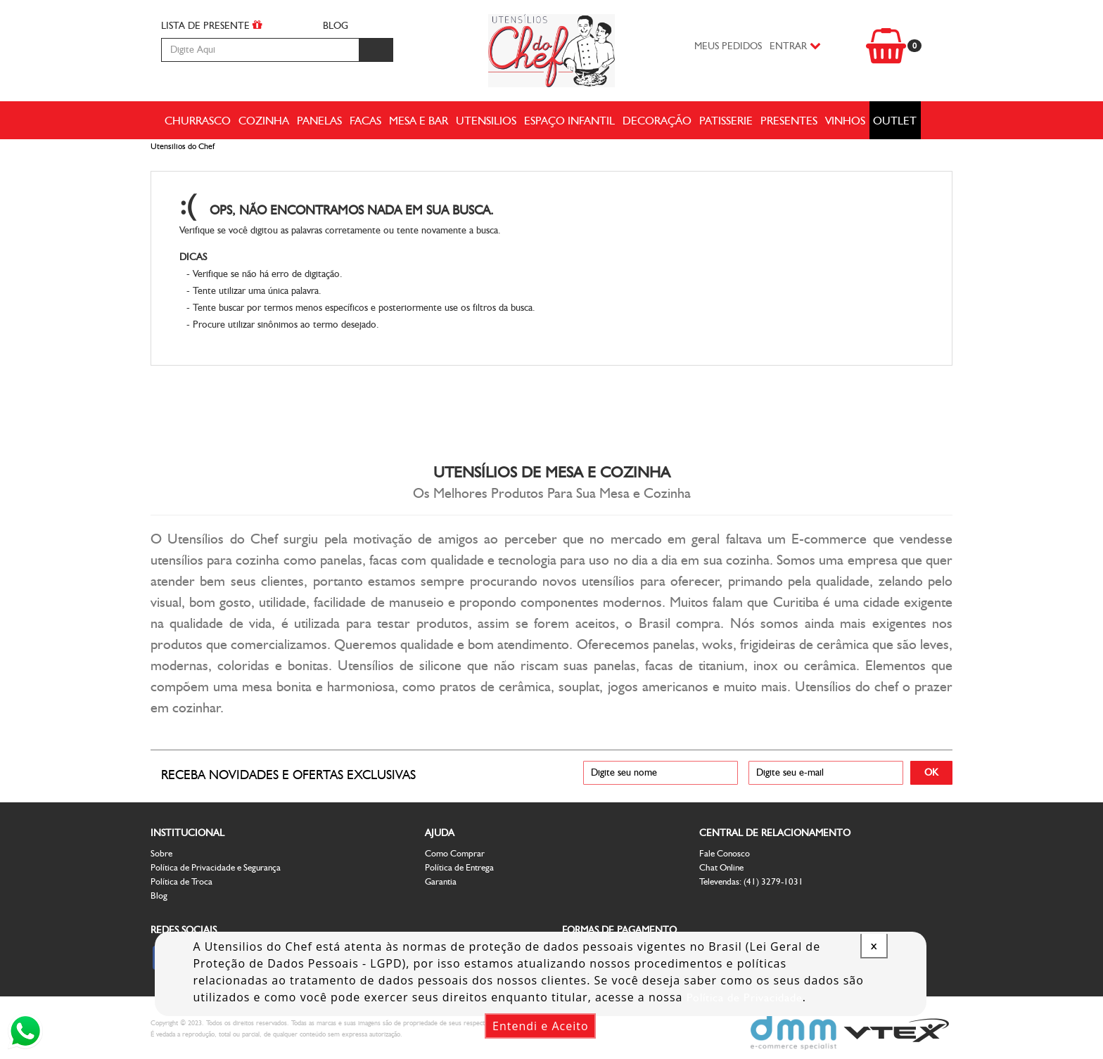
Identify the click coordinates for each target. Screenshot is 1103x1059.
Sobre (161, 853)
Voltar (886, 213)
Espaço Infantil (569, 120)
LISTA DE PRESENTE (211, 25)
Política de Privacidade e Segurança (216, 867)
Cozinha (263, 120)
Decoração (657, 120)
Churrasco (198, 120)
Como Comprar (455, 853)
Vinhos (845, 120)
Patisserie (726, 120)
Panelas (319, 120)
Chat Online (721, 867)
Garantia (441, 881)
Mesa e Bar (418, 120)
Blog (159, 895)
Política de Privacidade (745, 997)
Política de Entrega (459, 867)
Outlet (895, 120)
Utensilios (486, 120)
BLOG (335, 26)
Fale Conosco (724, 853)
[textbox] (260, 50)
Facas (365, 120)
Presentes (788, 120)
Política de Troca (181, 881)
